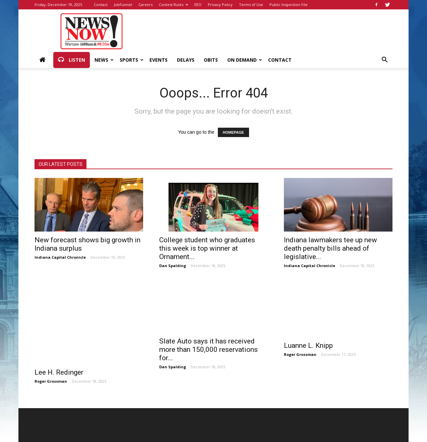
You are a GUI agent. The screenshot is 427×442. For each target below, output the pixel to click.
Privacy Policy (220, 4)
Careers (145, 4)
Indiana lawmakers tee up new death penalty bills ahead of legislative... (330, 248)
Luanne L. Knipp (308, 345)
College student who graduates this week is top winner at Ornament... (207, 248)
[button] (384, 60)
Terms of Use (251, 4)
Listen (71, 60)
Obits (211, 60)
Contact (101, 4)
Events (158, 60)
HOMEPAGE (233, 132)
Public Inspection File (288, 4)
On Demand (244, 60)
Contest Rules (173, 4)
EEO (197, 4)
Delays (185, 60)
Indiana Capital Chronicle (60, 257)
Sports (131, 60)
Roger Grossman (51, 381)
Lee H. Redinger (59, 372)
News (104, 60)
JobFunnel (123, 4)
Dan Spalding (172, 265)
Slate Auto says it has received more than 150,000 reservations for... (208, 349)
